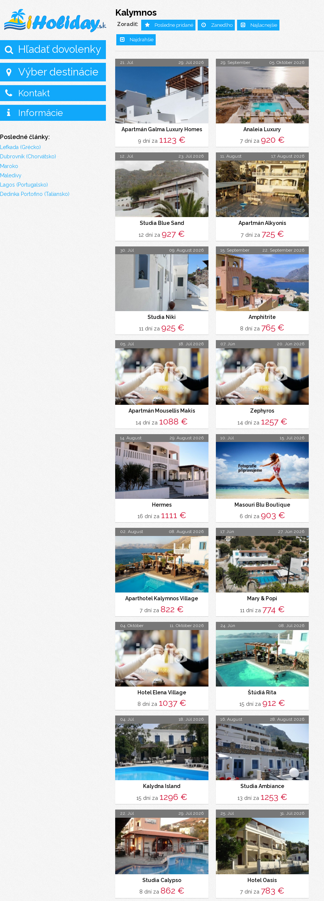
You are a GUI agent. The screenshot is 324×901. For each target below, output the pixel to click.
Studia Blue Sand (162, 223)
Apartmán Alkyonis (262, 223)
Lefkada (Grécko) (20, 147)
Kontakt (34, 93)
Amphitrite (262, 316)
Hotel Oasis (262, 878)
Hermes (162, 504)
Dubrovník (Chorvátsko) (28, 156)
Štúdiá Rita (262, 691)
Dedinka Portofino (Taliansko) (34, 194)
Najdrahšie (141, 39)
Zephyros (262, 410)
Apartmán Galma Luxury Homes (162, 129)
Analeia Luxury (262, 129)
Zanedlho (222, 25)
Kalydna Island (161, 785)
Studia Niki (162, 316)
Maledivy (11, 175)
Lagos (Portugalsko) (24, 185)
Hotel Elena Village (161, 691)
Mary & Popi (262, 597)
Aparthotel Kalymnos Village (161, 597)
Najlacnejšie (263, 25)
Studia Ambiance (262, 785)
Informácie (40, 112)
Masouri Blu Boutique (262, 504)
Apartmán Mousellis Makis (162, 410)
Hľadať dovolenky (59, 49)
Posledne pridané (174, 25)
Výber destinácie (58, 72)
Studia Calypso (161, 878)
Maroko (9, 166)
